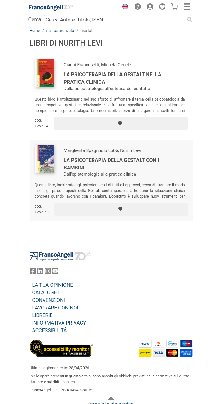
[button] (123, 8)
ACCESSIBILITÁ (49, 330)
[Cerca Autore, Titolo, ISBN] (114, 19)
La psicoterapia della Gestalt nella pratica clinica (112, 78)
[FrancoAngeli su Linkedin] (40, 272)
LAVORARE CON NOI (55, 308)
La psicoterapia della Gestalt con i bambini (111, 164)
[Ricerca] (190, 19)
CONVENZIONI (48, 300)
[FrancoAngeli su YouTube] (55, 272)
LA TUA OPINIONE (52, 285)
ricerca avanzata (60, 30)
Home (35, 30)
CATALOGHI (45, 293)
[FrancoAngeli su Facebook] (33, 272)
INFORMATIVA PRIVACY (59, 323)
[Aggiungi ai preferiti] (120, 123)
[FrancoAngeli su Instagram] (48, 272)
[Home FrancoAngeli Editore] (51, 7)
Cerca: (35, 19)
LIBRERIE (42, 315)
